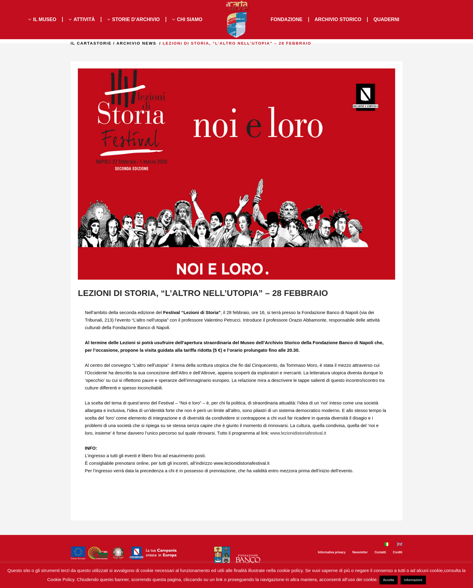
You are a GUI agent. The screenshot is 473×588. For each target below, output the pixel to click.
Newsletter (360, 552)
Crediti (397, 552)
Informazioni (413, 580)
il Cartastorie (82, 43)
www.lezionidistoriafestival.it (298, 432)
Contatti (380, 552)
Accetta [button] (388, 580)
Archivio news (128, 43)
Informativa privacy (332, 552)
